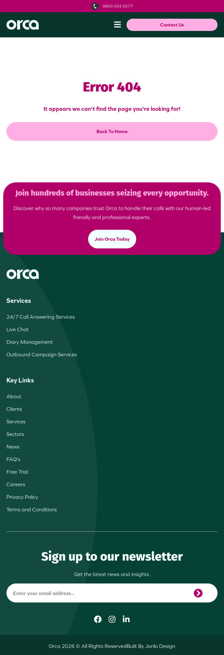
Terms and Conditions (31, 509)
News (12, 446)
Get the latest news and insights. (112, 574)
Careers (15, 484)
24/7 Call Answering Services (40, 317)
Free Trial (17, 472)
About (13, 396)
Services (15, 421)
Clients (14, 409)
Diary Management (29, 342)
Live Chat (17, 329)
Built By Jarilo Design (151, 646)
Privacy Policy (22, 497)
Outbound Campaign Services (41, 354)
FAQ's (13, 459)
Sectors (15, 434)
